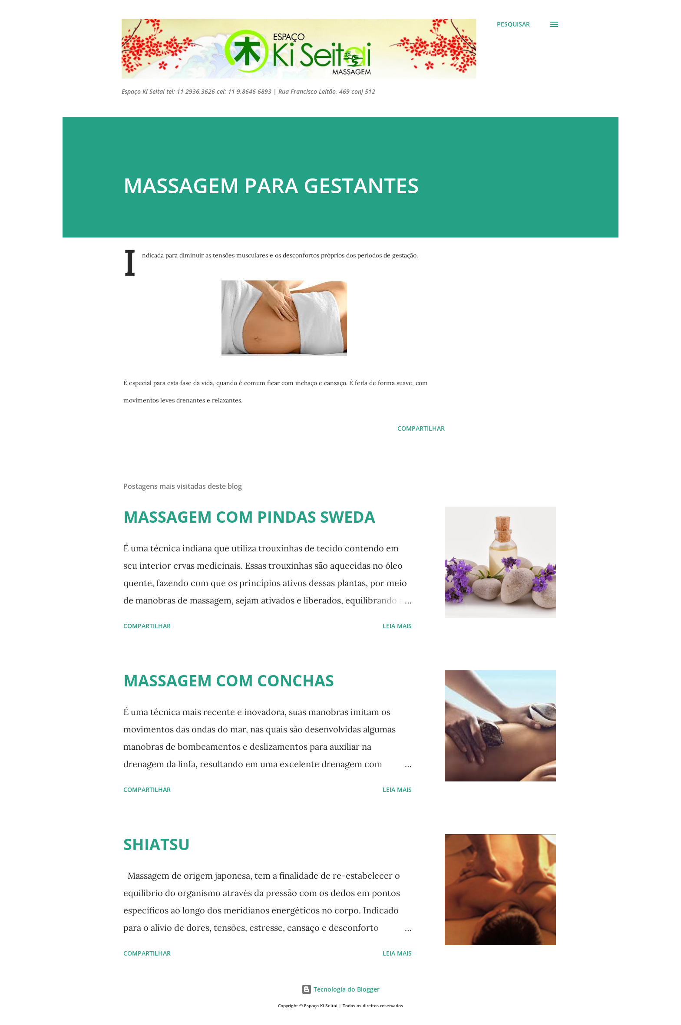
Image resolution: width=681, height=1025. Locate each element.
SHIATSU (156, 844)
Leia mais (397, 626)
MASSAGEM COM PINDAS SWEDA (249, 516)
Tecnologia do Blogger (340, 989)
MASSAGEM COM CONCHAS (228, 680)
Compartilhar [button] (421, 428)
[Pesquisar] (513, 24)
